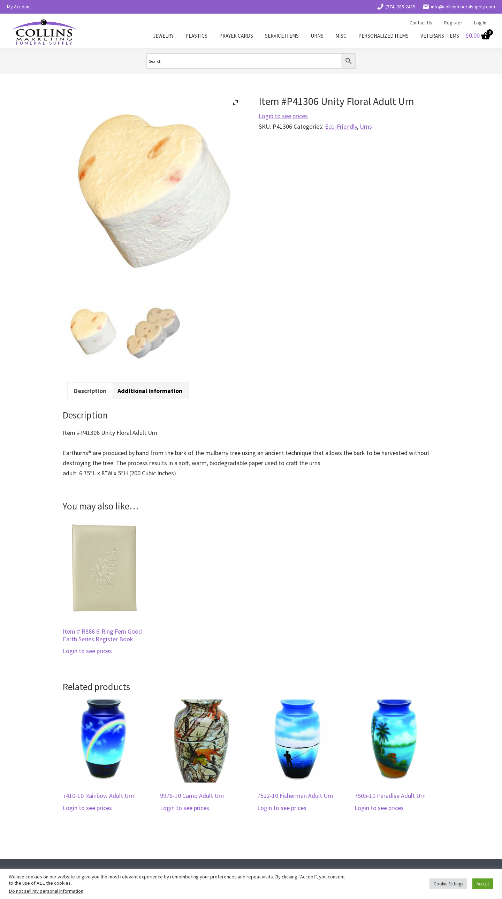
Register (453, 23)
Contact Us (421, 23)
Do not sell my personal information (46, 891)
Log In (480, 23)
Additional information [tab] (149, 391)
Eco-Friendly (341, 126)
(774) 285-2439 (396, 6)
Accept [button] (483, 884)
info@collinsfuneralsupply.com (458, 6)
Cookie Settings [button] (448, 884)
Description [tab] (90, 391)
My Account (19, 6)
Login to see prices (283, 116)
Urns (366, 126)
